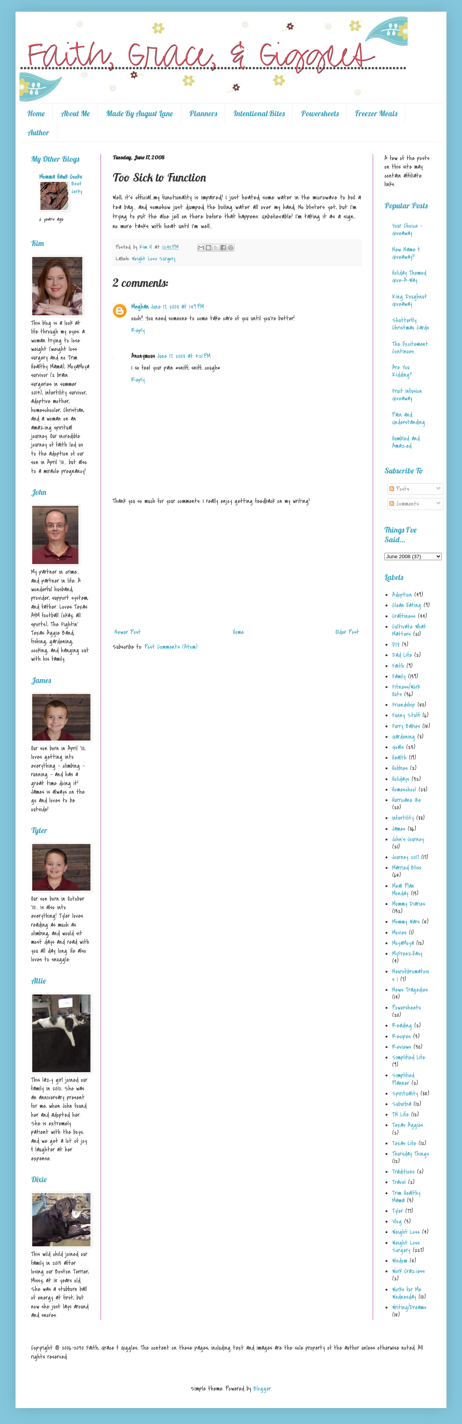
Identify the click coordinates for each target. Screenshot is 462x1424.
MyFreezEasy (407, 953)
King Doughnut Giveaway (409, 300)
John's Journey (408, 839)
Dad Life (402, 655)
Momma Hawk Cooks (60, 177)
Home (36, 113)
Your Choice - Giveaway (407, 230)
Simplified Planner (403, 1079)
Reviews (401, 1047)
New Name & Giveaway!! (406, 253)
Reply (138, 330)
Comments (404, 504)
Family (399, 676)
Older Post (347, 632)
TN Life (400, 1114)
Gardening (403, 736)
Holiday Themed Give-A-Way (409, 277)
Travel (399, 1182)
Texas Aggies (407, 1125)
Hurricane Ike (406, 800)
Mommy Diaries (408, 904)
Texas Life (404, 1143)
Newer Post (128, 632)
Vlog (397, 1221)
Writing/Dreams (409, 1307)
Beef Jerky (76, 188)
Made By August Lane (139, 113)
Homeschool (404, 789)
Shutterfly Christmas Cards (410, 324)
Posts (399, 489)
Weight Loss (406, 1232)
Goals (398, 747)
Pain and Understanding (408, 418)
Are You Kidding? (402, 371)
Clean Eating (406, 605)
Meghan (140, 306)
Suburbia (401, 1104)
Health (399, 757)
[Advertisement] (237, 566)
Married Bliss (406, 867)
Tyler (397, 1211)
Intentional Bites (259, 113)
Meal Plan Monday (403, 890)
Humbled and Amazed (406, 442)
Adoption (402, 595)
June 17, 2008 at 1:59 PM (177, 306)
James (398, 829)
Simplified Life (408, 1057)
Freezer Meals (376, 113)
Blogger (262, 1388)
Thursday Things (410, 1154)
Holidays (400, 779)
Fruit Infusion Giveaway (407, 395)
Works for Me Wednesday (406, 1293)
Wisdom (399, 1260)
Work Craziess (408, 1271)
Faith (398, 666)
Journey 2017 (405, 857)
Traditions (403, 1171)
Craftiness (403, 616)
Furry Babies (406, 726)
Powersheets (320, 113)
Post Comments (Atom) (171, 647)
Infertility (403, 818)
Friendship (403, 705)
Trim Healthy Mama (406, 1197)
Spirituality (405, 1093)
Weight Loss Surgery (153, 258)
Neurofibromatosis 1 (410, 975)
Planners (203, 113)
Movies (399, 932)
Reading (402, 1025)
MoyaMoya (403, 943)
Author (38, 132)
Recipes (401, 1036)
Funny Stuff (406, 715)
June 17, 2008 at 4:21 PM (183, 356)
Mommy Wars (406, 921)
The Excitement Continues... (410, 348)
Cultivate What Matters (409, 630)
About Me (75, 113)
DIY (395, 644)
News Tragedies (410, 989)
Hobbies (400, 768)
